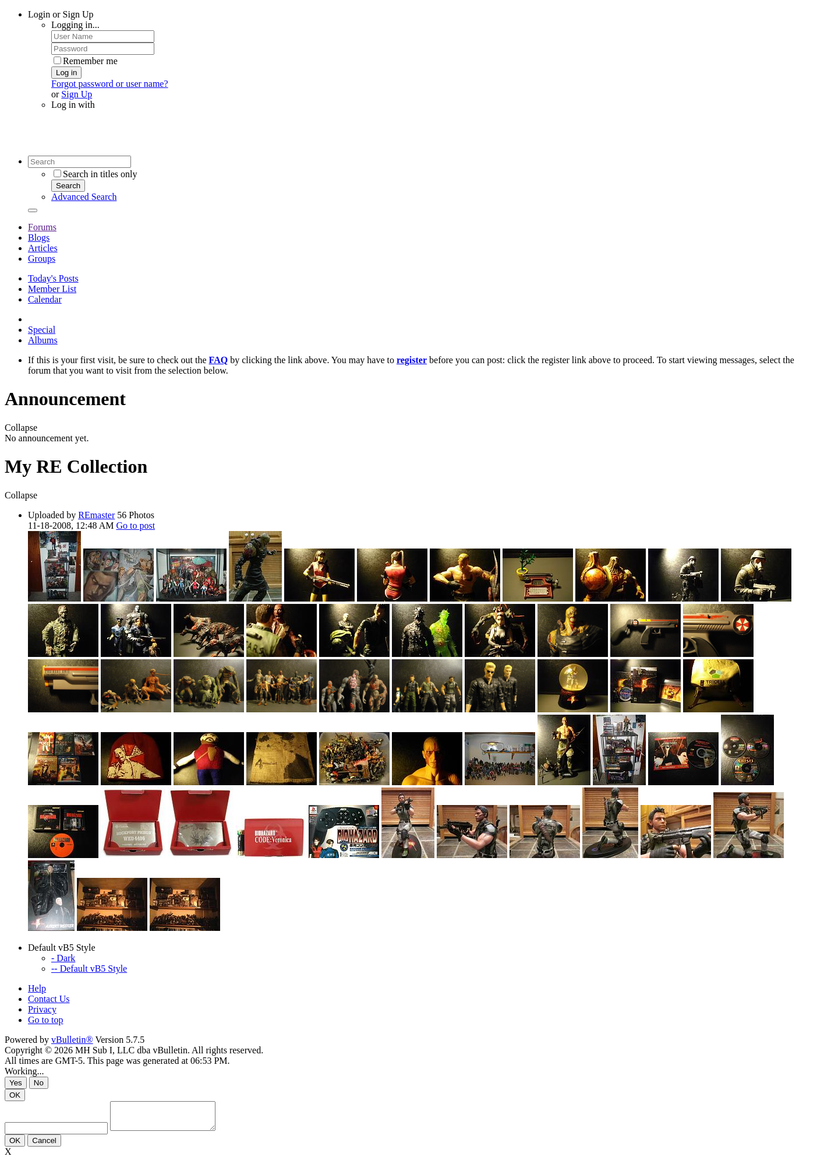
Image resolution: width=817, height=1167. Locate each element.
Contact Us (49, 999)
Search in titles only (95, 174)
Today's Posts (53, 278)
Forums (42, 227)
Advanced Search (83, 197)
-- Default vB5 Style (89, 968)
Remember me (86, 61)
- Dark (63, 958)
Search (68, 185)
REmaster (96, 515)
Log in (66, 72)
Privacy (42, 1009)
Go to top (45, 1020)
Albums (43, 340)
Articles (43, 248)
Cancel (44, 1145)
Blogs (38, 237)
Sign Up (76, 94)
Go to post (135, 525)
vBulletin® (72, 1040)
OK (14, 1095)
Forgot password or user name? (109, 84)
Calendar (45, 299)
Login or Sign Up (60, 14)
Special (41, 330)
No (39, 1082)
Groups (41, 258)
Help (37, 988)
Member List (52, 289)
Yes (15, 1082)
